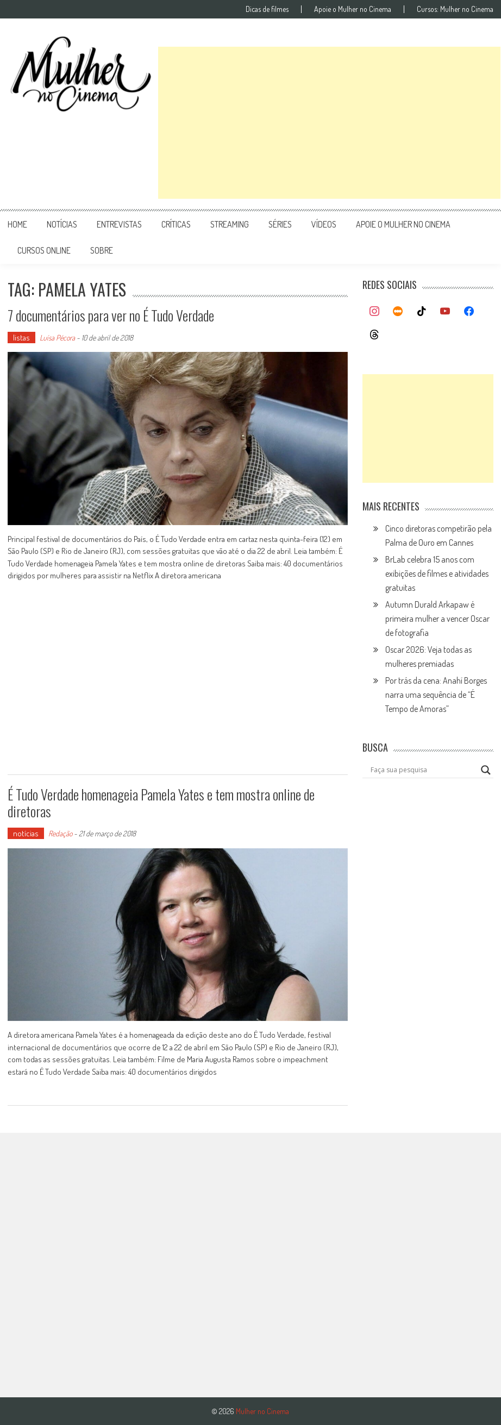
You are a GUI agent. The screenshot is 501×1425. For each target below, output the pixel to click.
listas (21, 337)
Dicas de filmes (267, 9)
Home (17, 224)
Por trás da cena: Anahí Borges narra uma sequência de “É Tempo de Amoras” (436, 694)
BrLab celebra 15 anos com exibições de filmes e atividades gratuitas (437, 573)
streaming (229, 224)
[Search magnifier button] (485, 770)
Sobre (101, 250)
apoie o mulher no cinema (403, 224)
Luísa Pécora (57, 337)
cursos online (44, 250)
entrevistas (119, 224)
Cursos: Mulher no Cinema (455, 9)
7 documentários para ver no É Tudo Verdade (111, 315)
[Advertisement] (329, 123)
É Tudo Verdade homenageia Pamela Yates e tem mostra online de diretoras (161, 803)
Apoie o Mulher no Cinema (352, 9)
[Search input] (423, 770)
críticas (176, 224)
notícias (62, 224)
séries (280, 224)
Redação (60, 833)
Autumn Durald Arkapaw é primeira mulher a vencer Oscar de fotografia (437, 618)
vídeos (323, 224)
